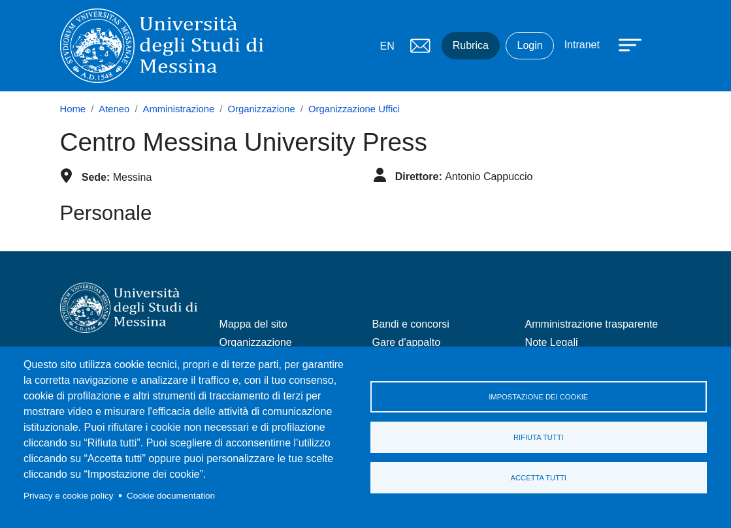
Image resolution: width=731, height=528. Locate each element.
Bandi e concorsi (410, 324)
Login (529, 45)
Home (73, 109)
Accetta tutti (538, 478)
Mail (420, 45)
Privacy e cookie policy (69, 496)
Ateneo (114, 109)
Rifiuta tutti (538, 437)
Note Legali (551, 342)
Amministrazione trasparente (591, 324)
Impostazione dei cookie (538, 397)
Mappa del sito (253, 324)
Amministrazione (179, 109)
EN (387, 46)
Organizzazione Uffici (354, 109)
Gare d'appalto (406, 342)
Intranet (582, 44)
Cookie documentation (171, 496)
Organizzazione (261, 109)
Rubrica (471, 45)
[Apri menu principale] (624, 43)
